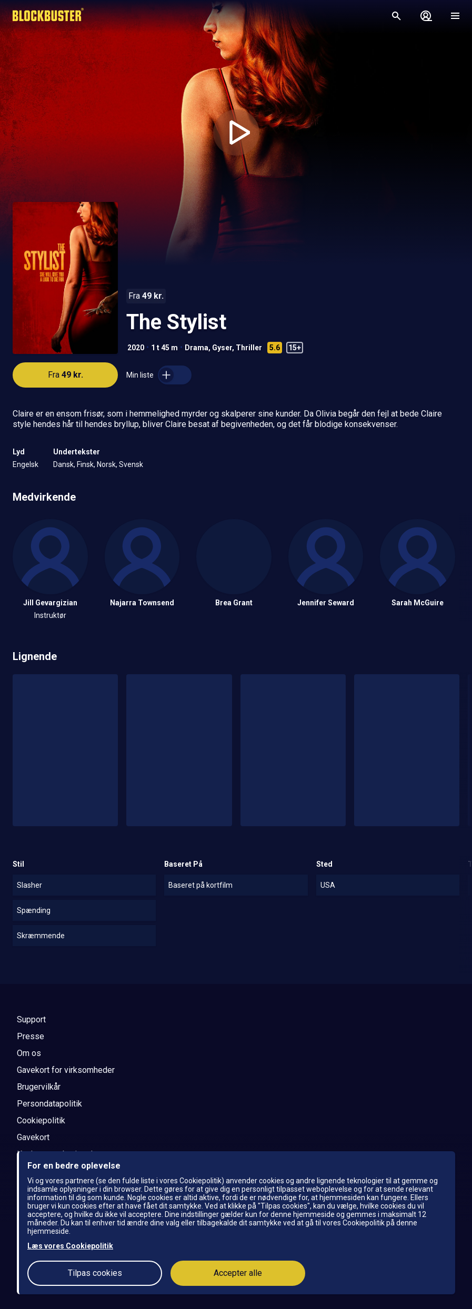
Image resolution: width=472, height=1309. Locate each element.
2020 (135, 347)
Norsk (106, 464)
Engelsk (25, 464)
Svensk (131, 464)
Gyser (222, 347)
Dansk (63, 464)
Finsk (85, 464)
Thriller (249, 347)
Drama (196, 347)
